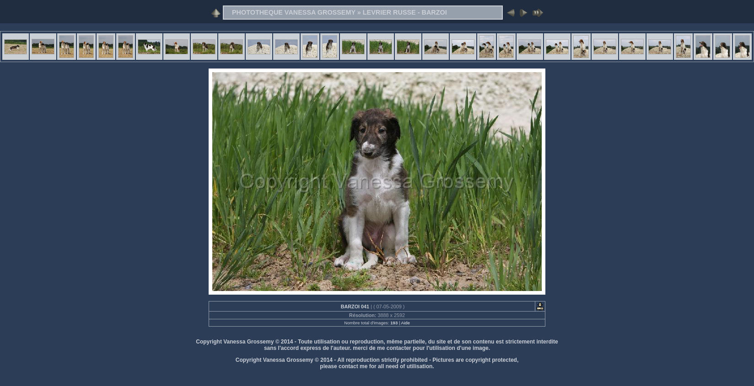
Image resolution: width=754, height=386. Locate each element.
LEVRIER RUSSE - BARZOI (405, 12)
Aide (405, 322)
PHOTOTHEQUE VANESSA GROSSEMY (293, 12)
